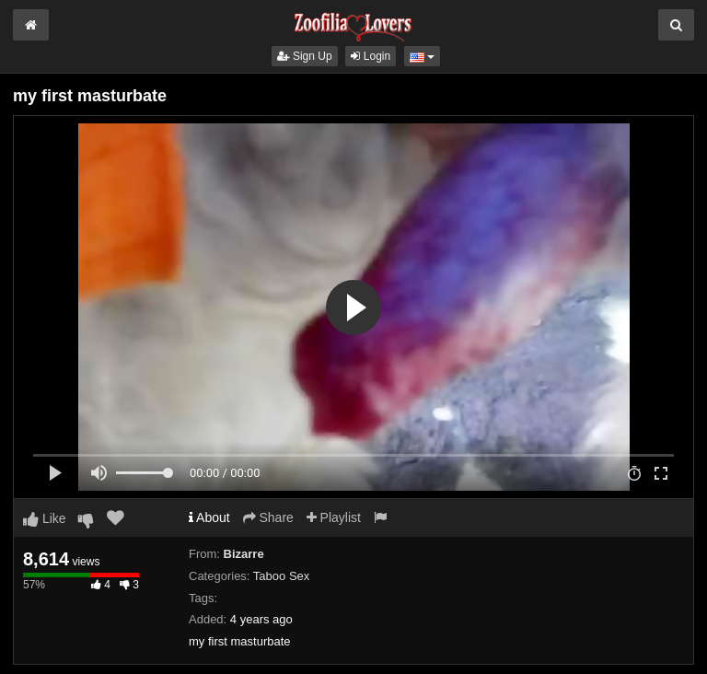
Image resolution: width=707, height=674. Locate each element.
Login (370, 56)
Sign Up (304, 56)
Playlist (334, 517)
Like (44, 518)
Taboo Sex (281, 576)
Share (268, 517)
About (209, 517)
